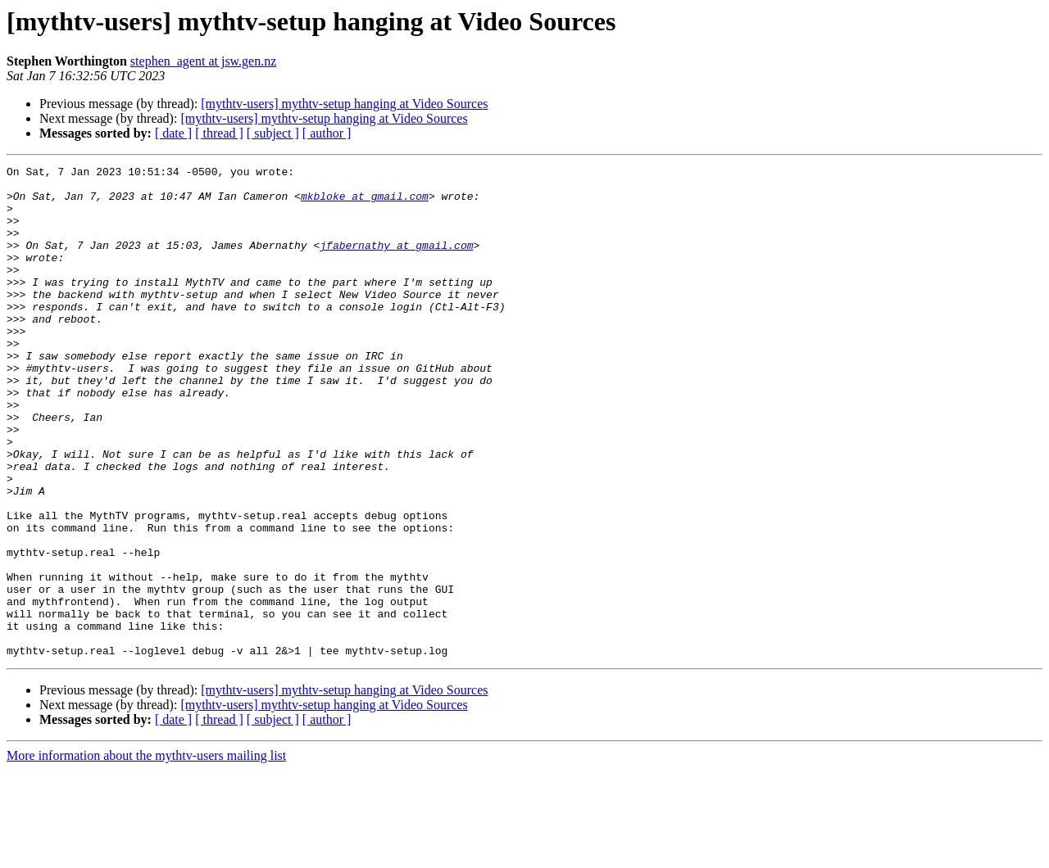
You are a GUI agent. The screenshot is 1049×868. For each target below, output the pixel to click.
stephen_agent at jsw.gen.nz (203, 61)
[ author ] (327, 133)
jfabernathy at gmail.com (396, 262)
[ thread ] (219, 133)
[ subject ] (273, 133)
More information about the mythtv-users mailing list (146, 854)
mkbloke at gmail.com (365, 203)
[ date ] (173, 133)
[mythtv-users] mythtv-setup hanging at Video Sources (344, 104)
